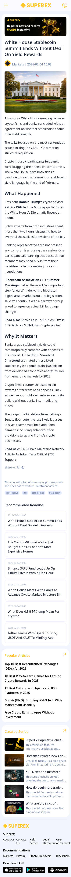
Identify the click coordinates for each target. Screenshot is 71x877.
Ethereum (35, 856)
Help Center (34, 841)
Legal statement (49, 841)
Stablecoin (54, 492)
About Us (8, 839)
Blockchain (62, 856)
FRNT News (12, 492)
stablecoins (38, 492)
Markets (18, 64)
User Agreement (62, 841)
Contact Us (21, 841)
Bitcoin (20, 856)
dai (25, 492)
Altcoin (47, 856)
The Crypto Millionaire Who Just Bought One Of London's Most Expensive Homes (30, 546)
